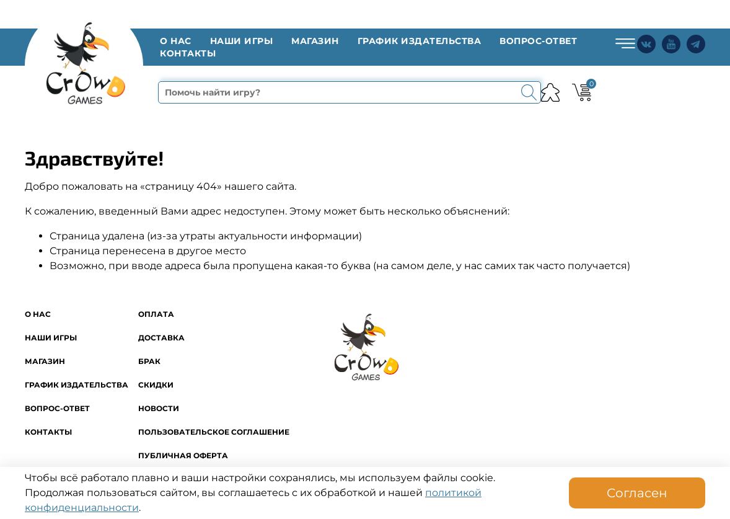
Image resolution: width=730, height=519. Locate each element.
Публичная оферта (183, 455)
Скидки (156, 384)
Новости (158, 408)
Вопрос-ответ (538, 41)
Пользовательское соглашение (213, 432)
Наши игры (241, 41)
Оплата (156, 314)
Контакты (188, 53)
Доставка (161, 337)
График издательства (420, 41)
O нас (175, 41)
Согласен (637, 493)
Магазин (315, 41)
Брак (149, 361)
